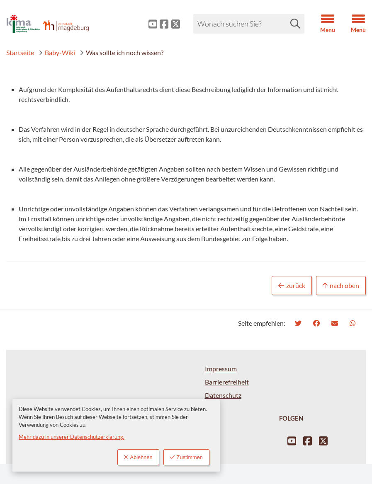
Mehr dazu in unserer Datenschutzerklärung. (71, 436)
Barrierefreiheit (227, 382)
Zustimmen (186, 457)
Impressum (221, 369)
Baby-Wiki (57, 52)
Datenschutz (223, 395)
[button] (321, 24)
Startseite (20, 52)
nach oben (341, 285)
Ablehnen (138, 457)
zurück (291, 285)
